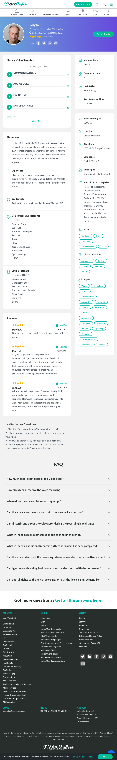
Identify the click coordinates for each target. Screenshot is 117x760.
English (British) (38, 66)
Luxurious (99, 308)
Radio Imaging (9, 673)
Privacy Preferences (83, 757)
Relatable (86, 324)
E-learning (68, 12)
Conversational (88, 340)
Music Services (9, 688)
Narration (82, 12)
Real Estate (8, 663)
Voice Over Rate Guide (51, 629)
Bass (98, 236)
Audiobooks (109, 12)
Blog (43, 622)
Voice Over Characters (51, 657)
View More (37, 121)
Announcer (86, 261)
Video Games (8, 641)
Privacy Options (86, 639)
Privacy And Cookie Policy (90, 636)
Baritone (85, 236)
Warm (84, 286)
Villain (84, 272)
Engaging (101, 324)
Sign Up (82, 622)
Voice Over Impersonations (53, 661)
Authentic (86, 302)
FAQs (43, 625)
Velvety (85, 308)
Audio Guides (8, 670)
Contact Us (84, 629)
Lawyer (85, 267)
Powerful (86, 335)
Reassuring (87, 346)
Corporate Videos (50, 12)
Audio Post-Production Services (17, 684)
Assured (101, 302)
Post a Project (83, 4)
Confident (86, 313)
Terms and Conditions (88, 632)
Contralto (86, 241)
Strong (85, 292)
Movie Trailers (9, 680)
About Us (83, 625)
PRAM (6, 648)
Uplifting (99, 330)
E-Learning (8, 627)
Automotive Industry (12, 666)
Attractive (86, 319)
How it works (46, 618)
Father (101, 261)
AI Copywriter (9, 702)
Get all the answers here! (79, 600)
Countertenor (88, 247)
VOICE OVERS (9, 618)
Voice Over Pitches (49, 654)
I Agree (105, 757)
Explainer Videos (10, 634)
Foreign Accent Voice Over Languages (57, 643)
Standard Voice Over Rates (53, 632)
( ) (50, 36)
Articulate (98, 286)
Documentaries (9, 677)
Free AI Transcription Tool (14, 695)
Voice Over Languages (51, 639)
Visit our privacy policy (58, 756)
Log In (82, 618)
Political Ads (8, 652)
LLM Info (83, 646)
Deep (103, 247)
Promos (32, 12)
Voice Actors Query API (89, 643)
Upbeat (102, 346)
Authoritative (88, 297)
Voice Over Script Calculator (15, 698)
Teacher (98, 267)
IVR (95, 12)
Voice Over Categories (51, 646)
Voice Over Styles (49, 650)
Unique (85, 330)
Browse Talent (17, 12)
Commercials (8, 624)
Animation (7, 656)
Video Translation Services (14, 691)
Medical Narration (11, 659)
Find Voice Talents (49, 636)
